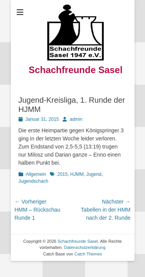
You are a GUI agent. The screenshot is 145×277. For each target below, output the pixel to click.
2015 (62, 174)
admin (76, 119)
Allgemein (36, 174)
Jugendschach (33, 181)
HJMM (77, 174)
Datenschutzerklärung (85, 247)
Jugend (93, 174)
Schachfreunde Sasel (76, 70)
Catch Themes (88, 254)
